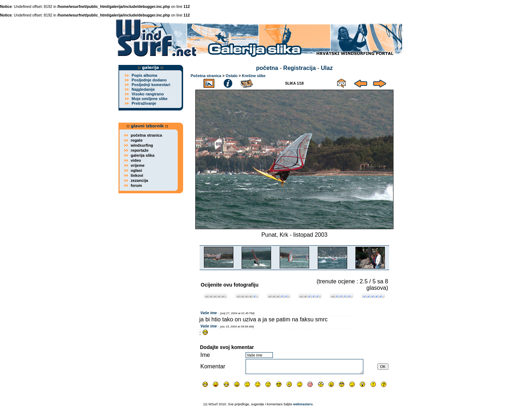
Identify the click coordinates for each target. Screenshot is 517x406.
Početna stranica (206, 76)
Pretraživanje (143, 103)
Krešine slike (254, 76)
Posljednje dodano (149, 80)
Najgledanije (143, 89)
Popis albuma (144, 75)
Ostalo (231, 76)
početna (267, 68)
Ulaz (327, 68)
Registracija (299, 68)
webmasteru (302, 404)
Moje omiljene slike (149, 98)
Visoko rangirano (147, 94)
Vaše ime (208, 313)
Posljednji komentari (150, 84)
